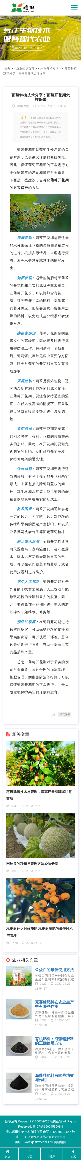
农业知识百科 (25, 68)
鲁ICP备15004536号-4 (48, 1126)
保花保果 (65, 714)
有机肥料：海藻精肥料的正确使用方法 (54, 1041)
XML (51, 1142)
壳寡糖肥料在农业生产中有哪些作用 (54, 1004)
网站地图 (60, 1142)
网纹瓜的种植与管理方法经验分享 (32, 864)
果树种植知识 (49, 68)
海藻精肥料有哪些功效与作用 (54, 1078)
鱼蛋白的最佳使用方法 (54, 970)
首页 (7, 68)
